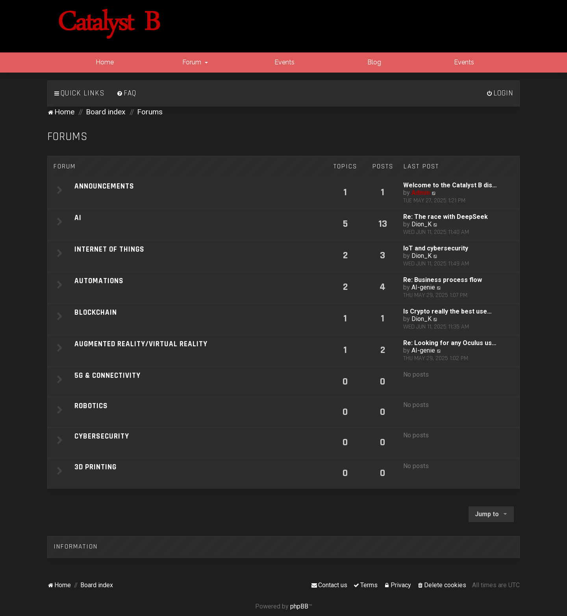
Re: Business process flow (442, 280)
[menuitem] (126, 93)
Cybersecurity (101, 436)
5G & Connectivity (107, 376)
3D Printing (95, 467)
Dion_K (421, 224)
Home (104, 62)
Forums (67, 136)
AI (78, 218)
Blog (373, 62)
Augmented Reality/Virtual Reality (141, 344)
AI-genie (423, 287)
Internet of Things (109, 249)
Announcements (104, 186)
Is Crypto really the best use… (447, 311)
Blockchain (95, 312)
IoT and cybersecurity (435, 248)
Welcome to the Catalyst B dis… (450, 185)
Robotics (91, 406)
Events (284, 62)
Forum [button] (194, 62)
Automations (99, 281)
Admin (420, 192)
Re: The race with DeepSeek (445, 216)
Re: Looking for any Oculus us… (450, 343)
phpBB (299, 606)
